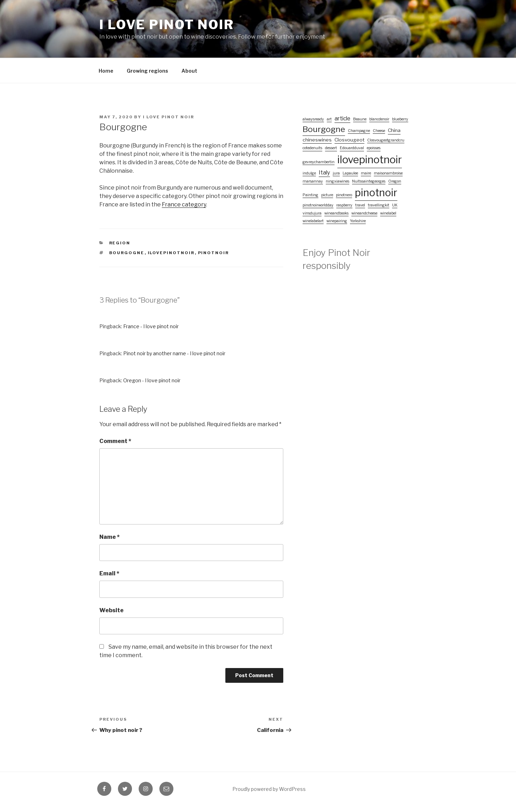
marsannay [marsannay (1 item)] (313, 181)
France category (184, 204)
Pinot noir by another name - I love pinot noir (174, 353)
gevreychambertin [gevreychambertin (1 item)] (319, 162)
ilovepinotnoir (171, 252)
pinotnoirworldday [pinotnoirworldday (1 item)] (318, 205)
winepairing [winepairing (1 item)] (336, 221)
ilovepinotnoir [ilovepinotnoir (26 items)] (369, 159)
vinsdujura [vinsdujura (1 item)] (312, 213)
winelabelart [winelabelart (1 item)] (313, 221)
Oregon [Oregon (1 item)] (394, 181)
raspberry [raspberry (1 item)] (344, 205)
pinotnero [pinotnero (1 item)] (344, 195)
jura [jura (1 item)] (336, 173)
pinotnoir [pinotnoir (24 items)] (376, 192)
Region (120, 242)
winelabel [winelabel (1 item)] (388, 213)
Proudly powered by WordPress (269, 789)
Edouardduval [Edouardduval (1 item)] (352, 148)
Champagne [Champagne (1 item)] (359, 130)
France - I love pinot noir (151, 326)
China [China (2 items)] (394, 130)
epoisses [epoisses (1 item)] (374, 148)
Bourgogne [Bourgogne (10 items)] (324, 129)
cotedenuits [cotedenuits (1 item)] (312, 148)
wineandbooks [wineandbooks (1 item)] (336, 213)
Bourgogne (127, 252)
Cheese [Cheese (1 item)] (379, 130)
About (189, 71)
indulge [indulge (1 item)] (309, 173)
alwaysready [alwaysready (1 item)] (313, 119)
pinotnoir (213, 252)
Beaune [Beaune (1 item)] (359, 119)
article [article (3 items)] (342, 118)
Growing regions (147, 71)
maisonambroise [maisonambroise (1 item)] (388, 173)
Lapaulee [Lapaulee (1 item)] (350, 173)
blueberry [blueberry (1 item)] (400, 119)
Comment (115, 441)
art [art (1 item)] (329, 119)
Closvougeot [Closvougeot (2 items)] (349, 140)
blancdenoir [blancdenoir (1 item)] (379, 119)
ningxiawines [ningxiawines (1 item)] (337, 181)
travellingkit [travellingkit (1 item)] (378, 205)
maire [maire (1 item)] (366, 173)
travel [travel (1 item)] (360, 205)
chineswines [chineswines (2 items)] (317, 140)
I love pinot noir (166, 24)
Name (109, 537)
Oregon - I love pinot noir (151, 380)
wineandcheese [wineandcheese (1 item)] (364, 213)
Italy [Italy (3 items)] (324, 172)
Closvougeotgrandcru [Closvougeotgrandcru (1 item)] (385, 140)
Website (111, 610)
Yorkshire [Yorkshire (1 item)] (358, 221)
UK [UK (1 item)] (394, 205)
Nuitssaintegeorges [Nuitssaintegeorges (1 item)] (368, 181)
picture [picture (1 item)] (327, 195)
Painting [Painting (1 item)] (310, 195)
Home (106, 71)
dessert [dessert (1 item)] (331, 148)
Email (109, 573)
